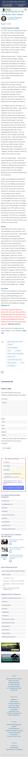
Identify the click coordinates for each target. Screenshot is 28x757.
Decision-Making (12, 347)
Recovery (4, 518)
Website (3, 432)
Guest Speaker (14, 747)
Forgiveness (5, 612)
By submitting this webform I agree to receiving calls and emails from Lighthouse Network (13, 482)
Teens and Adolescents (8, 529)
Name (3, 419)
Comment (4, 399)
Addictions (14, 699)
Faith (9, 350)
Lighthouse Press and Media (14, 749)
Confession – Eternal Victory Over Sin (13, 584)
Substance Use (6, 525)
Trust (22, 362)
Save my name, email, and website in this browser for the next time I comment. (13, 441)
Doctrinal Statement (14, 682)
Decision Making (6, 605)
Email (3, 425)
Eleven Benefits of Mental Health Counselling (16, 548)
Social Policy (5, 629)
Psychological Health (8, 515)
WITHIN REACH (14, 215)
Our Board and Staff (14, 684)
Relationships (11, 362)
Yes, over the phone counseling (20, 5)
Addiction (4, 601)
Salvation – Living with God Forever (13, 581)
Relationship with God (14, 359)
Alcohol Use (5, 500)
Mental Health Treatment (15, 353)
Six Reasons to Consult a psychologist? (16, 540)
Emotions (4, 507)
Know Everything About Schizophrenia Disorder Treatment (16, 556)
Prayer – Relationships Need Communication (11, 588)
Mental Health (14, 701)
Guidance (18, 350)
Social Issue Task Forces (14, 736)
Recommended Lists (7, 504)
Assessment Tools (14, 711)
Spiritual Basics (6, 574)
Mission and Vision (14, 680)
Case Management (14, 728)
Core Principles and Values (14, 688)
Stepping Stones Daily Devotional (11, 598)
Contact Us (14, 746)
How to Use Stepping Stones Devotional (13, 571)
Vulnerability (11, 365)
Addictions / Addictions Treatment (14, 342)
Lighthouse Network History (14, 679)
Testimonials (14, 690)
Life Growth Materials (14, 703)
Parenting (4, 511)
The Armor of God (8, 578)
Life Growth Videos (14, 705)
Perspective (11, 356)
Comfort (10, 344)
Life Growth (5, 615)
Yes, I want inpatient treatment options (8, 5)
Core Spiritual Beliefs (14, 686)
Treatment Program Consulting (14, 730)
